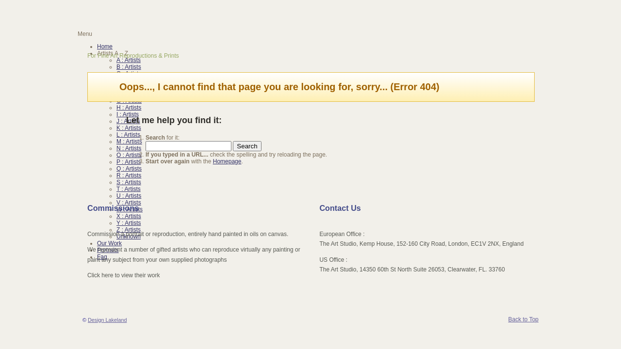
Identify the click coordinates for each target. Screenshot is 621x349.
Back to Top (523, 319)
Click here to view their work (123, 275)
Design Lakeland (107, 320)
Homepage (227, 161)
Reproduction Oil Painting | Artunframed (153, 13)
